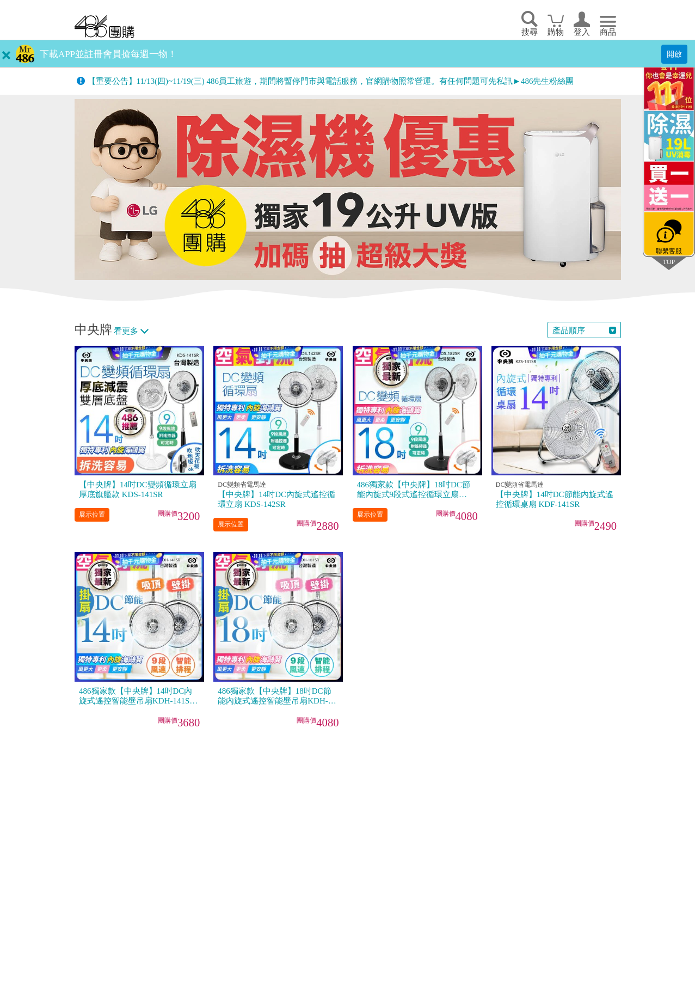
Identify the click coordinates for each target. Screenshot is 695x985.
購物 (556, 32)
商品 (608, 32)
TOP (669, 261)
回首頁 (104, 26)
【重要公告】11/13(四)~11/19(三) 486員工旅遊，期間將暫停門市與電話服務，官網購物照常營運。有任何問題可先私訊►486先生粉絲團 (331, 81)
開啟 (674, 54)
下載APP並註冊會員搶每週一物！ (108, 54)
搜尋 (529, 32)
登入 (582, 32)
